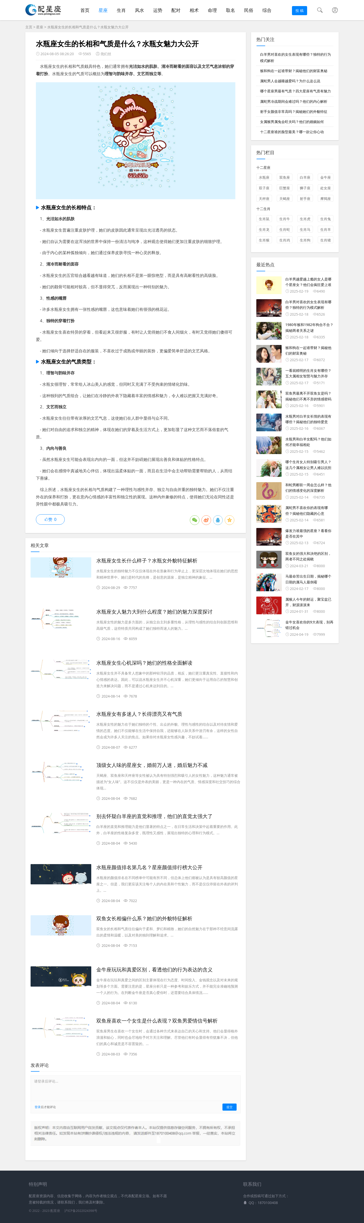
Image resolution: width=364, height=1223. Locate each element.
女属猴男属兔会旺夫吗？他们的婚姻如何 (292, 121)
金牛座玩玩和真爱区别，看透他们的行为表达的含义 (154, 969)
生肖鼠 (264, 218)
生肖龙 (264, 229)
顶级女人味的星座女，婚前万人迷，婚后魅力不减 (152, 765)
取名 (230, 10)
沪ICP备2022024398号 (80, 1211)
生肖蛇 (284, 229)
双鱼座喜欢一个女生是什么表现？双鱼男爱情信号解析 (157, 1021)
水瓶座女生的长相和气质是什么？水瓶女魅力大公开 (88, 27)
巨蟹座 (284, 188)
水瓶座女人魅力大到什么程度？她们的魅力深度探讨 (154, 612)
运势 (157, 10)
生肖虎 (305, 218)
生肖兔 (325, 218)
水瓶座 (264, 177)
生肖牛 (284, 218)
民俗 (248, 10)
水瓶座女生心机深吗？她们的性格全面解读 (144, 663)
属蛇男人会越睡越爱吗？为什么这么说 (290, 80)
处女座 (325, 188)
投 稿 (299, 10)
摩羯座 (325, 198)
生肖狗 (305, 240)
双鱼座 (284, 177)
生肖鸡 (284, 240)
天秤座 (264, 198)
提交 (229, 1107)
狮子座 (305, 188)
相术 (194, 10)
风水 (139, 10)
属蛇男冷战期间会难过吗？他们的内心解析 (293, 101)
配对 (175, 10)
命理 (212, 10)
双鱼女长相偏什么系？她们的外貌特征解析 (144, 918)
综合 (266, 10)
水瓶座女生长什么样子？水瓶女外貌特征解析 (146, 560)
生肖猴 (264, 240)
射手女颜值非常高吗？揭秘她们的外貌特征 (293, 111)
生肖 (121, 10)
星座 (103, 10)
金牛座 (325, 177)
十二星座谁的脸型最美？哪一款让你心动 (292, 131)
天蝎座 (284, 198)
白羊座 (305, 177)
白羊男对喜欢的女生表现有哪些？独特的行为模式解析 (295, 57)
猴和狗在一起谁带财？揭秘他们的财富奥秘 (293, 70)
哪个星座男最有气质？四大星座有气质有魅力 (295, 91)
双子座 (264, 188)
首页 (84, 10)
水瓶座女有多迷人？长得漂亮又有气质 (139, 714)
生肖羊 (325, 229)
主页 (28, 27)
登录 (38, 1107)
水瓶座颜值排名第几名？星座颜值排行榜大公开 (149, 867)
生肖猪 (325, 240)
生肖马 (305, 229)
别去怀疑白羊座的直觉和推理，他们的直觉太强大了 (154, 816)
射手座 (305, 198)
